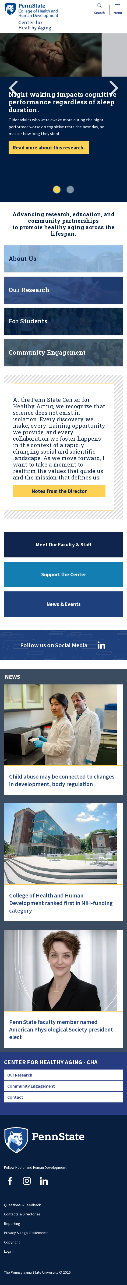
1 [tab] (57, 190)
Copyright (12, 1242)
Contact (15, 1097)
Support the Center (63, 574)
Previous (13, 87)
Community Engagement (31, 1086)
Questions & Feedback (22, 1204)
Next (113, 87)
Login (8, 1251)
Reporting (12, 1223)
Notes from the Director (59, 491)
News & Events (64, 604)
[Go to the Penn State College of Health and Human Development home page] (31, 10)
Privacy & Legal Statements (26, 1232)
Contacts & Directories (22, 1214)
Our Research (19, 1075)
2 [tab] (70, 190)
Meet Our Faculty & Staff (63, 544)
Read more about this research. (49, 147)
